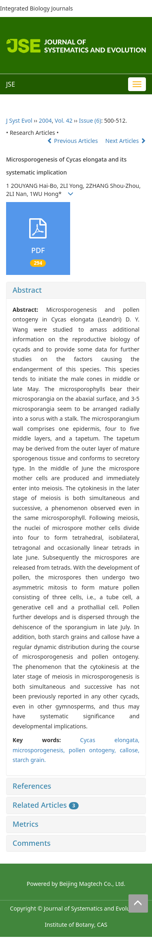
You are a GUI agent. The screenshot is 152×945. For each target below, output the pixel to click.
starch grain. (29, 760)
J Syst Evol (19, 120)
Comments (32, 843)
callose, (129, 750)
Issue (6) (90, 120)
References (32, 786)
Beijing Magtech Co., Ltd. (92, 884)
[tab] (76, 290)
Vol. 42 (64, 120)
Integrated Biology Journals (36, 8)
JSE (10, 84)
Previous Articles (73, 141)
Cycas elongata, (109, 740)
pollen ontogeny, (94, 750)
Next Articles (125, 141)
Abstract (27, 290)
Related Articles (46, 805)
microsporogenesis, (41, 750)
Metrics (26, 824)
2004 (45, 120)
